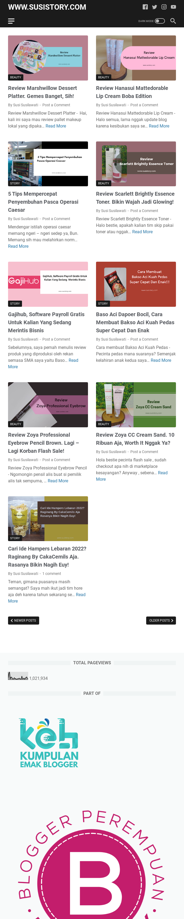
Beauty (15, 77)
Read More (56, 126)
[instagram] (164, 7)
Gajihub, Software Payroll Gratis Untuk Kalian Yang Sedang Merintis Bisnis (46, 322)
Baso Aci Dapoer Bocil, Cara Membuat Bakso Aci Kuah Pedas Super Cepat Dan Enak (135, 322)
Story (15, 183)
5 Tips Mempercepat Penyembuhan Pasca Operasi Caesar (43, 202)
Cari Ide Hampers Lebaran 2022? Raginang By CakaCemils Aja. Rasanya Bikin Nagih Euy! (47, 556)
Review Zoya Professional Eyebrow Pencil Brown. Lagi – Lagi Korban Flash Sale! (43, 443)
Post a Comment (56, 105)
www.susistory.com (47, 7)
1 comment (51, 573)
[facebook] (145, 7)
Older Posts (160, 620)
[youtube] (173, 7)
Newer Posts (24, 620)
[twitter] (154, 7)
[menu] (14, 20)
